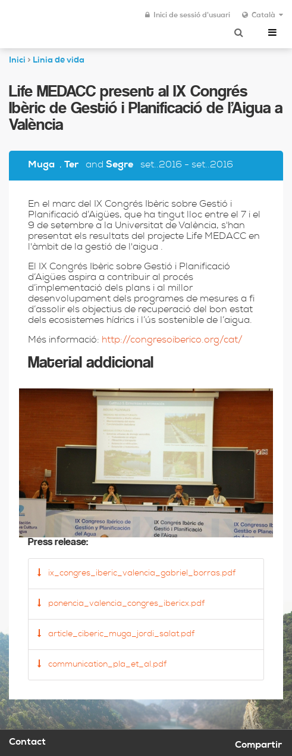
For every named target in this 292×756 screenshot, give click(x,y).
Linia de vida (58, 61)
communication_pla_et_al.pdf (102, 664)
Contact (27, 743)
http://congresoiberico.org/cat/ (172, 341)
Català (262, 15)
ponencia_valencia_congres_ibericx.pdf (121, 603)
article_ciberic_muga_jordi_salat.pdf (115, 634)
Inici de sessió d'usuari (187, 15)
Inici (17, 61)
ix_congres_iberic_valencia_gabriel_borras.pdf (136, 573)
